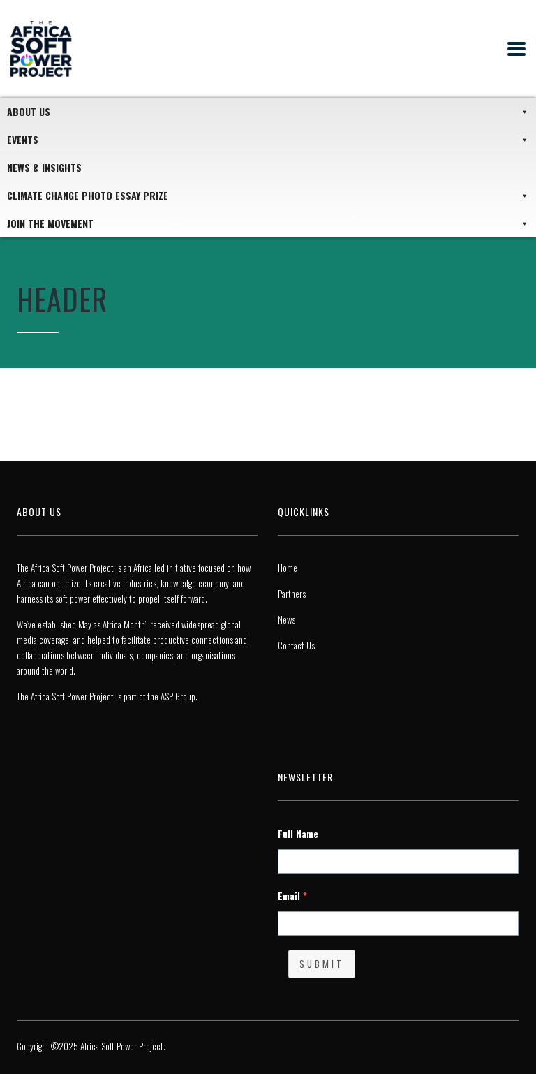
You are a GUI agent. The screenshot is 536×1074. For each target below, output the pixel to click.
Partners (292, 594)
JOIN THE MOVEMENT (268, 223)
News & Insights (44, 167)
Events (268, 140)
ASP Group (178, 696)
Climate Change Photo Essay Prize (268, 195)
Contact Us (296, 645)
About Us (268, 112)
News (286, 619)
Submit (321, 964)
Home (287, 568)
